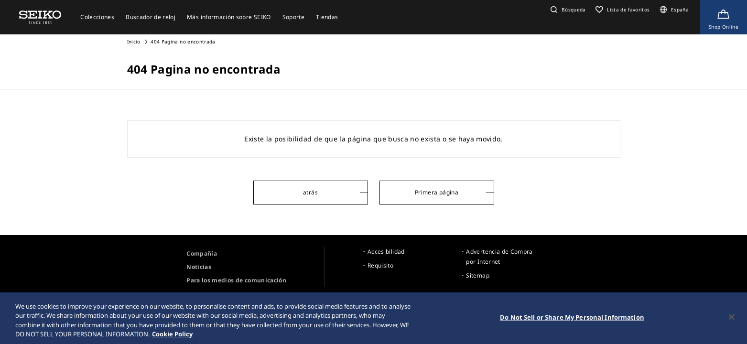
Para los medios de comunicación (236, 280)
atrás (310, 192)
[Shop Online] (723, 17)
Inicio (134, 41)
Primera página (436, 192)
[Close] (731, 318)
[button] (567, 9)
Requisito (380, 265)
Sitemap (477, 275)
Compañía (201, 253)
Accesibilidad (386, 251)
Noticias (198, 267)
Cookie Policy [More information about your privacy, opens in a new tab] (172, 335)
